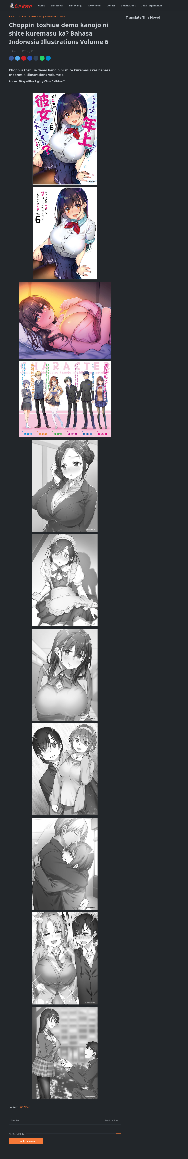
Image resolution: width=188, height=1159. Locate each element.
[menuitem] (41, 5)
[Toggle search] (176, 5)
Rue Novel (24, 1107)
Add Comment (26, 1141)
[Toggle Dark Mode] (172, 5)
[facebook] (167, 5)
